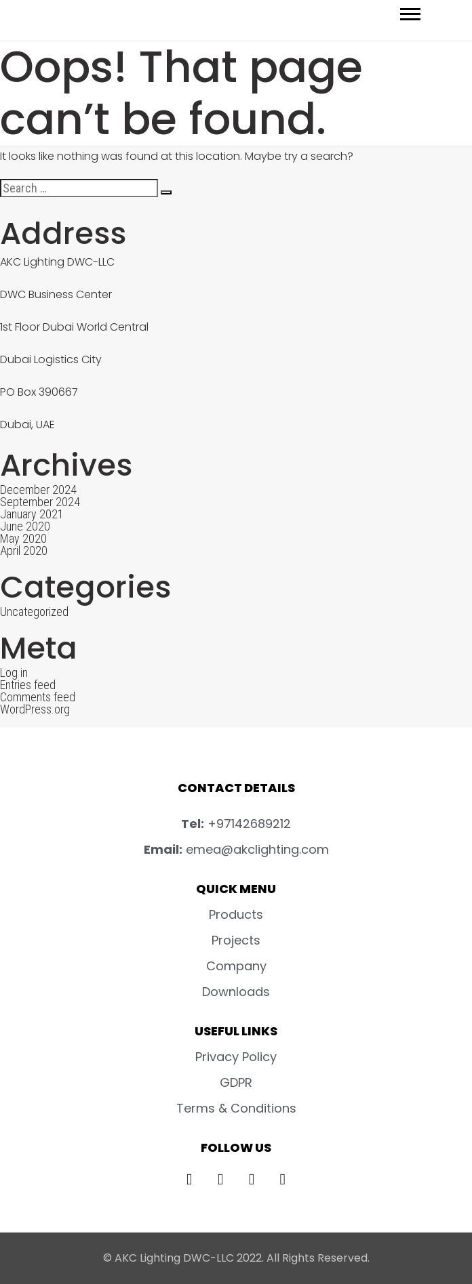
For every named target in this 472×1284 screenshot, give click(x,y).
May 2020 (23, 538)
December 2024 (38, 489)
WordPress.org (35, 709)
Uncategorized (34, 611)
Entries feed (28, 685)
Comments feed (37, 697)
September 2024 (40, 502)
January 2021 (32, 514)
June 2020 (25, 526)
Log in (14, 672)
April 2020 (23, 550)
